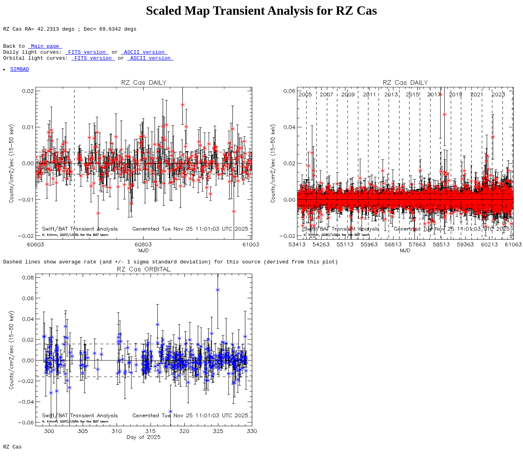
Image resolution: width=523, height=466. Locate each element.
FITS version (86, 56)
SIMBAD (20, 76)
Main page (45, 49)
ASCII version (144, 56)
